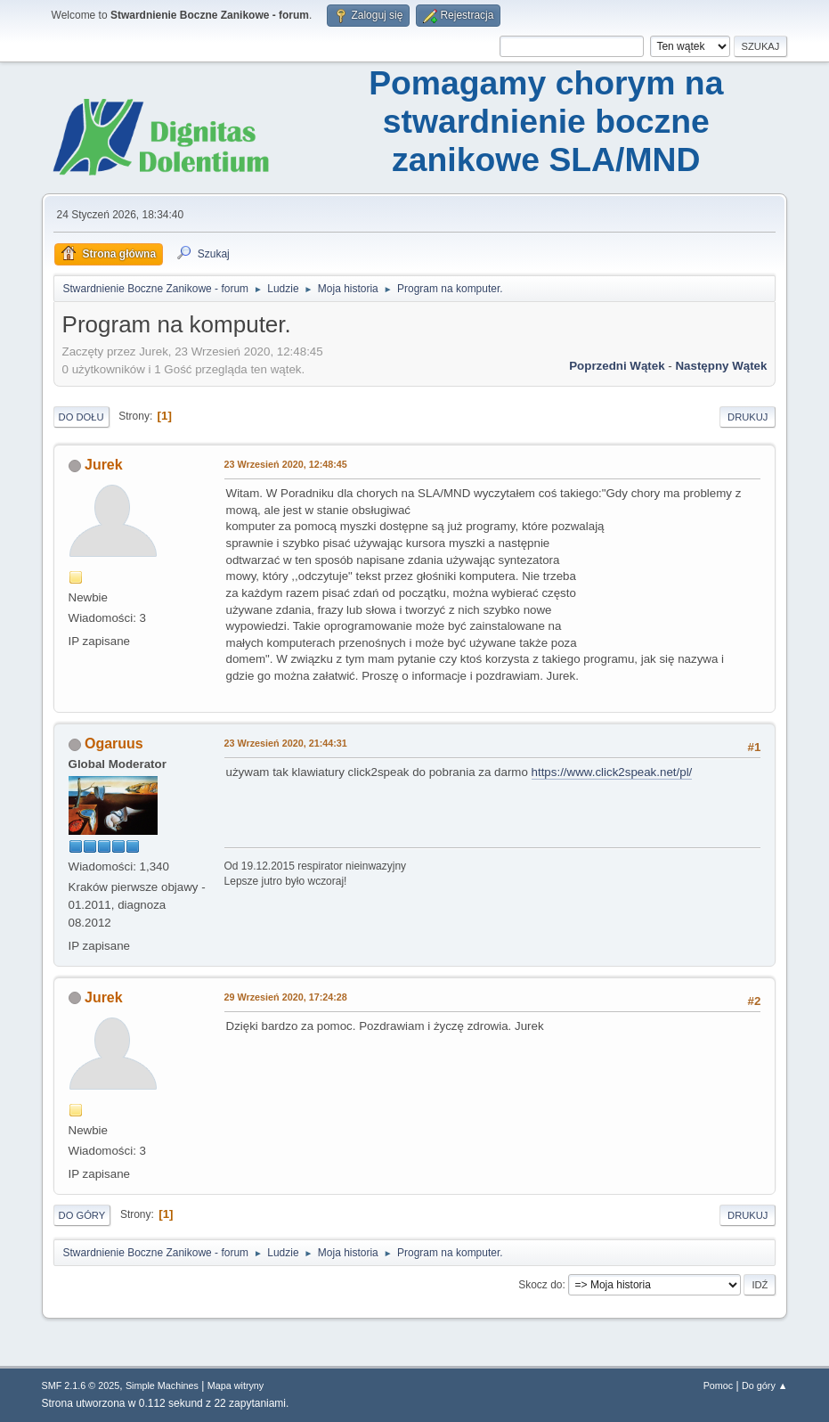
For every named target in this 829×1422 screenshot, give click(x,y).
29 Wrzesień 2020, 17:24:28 (285, 997)
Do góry (82, 1215)
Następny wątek (721, 365)
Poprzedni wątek (616, 365)
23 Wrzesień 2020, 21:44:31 (285, 743)
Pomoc (718, 1385)
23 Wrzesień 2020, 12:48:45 (285, 464)
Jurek (104, 464)
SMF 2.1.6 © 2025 (81, 1385)
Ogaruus (114, 743)
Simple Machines (162, 1385)
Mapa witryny (235, 1385)
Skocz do (540, 1285)
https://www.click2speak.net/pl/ (612, 772)
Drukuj (747, 417)
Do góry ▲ (764, 1385)
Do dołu (81, 417)
